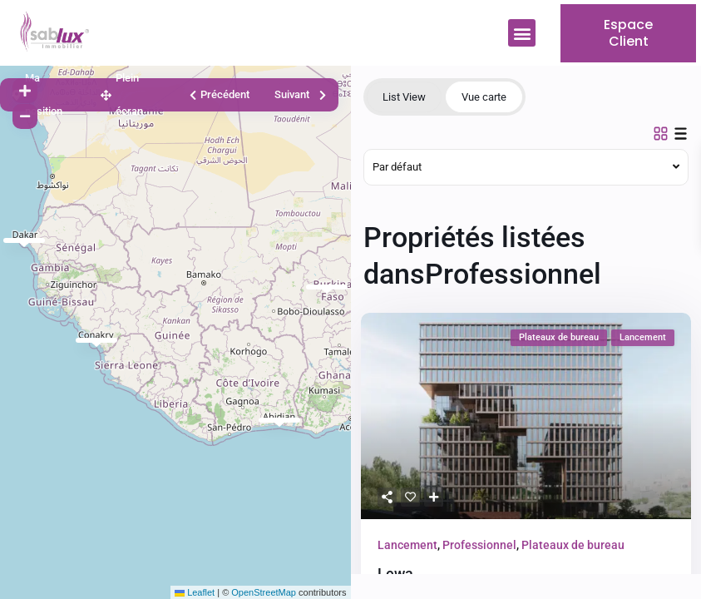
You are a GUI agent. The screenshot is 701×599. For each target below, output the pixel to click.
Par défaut (397, 167)
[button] (522, 33)
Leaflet (195, 592)
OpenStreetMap (263, 592)
